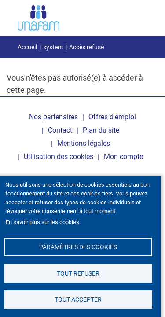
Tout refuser (78, 273)
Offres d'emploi (112, 117)
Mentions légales (83, 143)
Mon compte (123, 156)
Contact (60, 130)
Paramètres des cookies (78, 247)
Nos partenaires (53, 117)
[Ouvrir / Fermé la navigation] (136, 16)
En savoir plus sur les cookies (42, 222)
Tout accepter (78, 299)
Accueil (27, 47)
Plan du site (101, 130)
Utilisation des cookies (58, 156)
